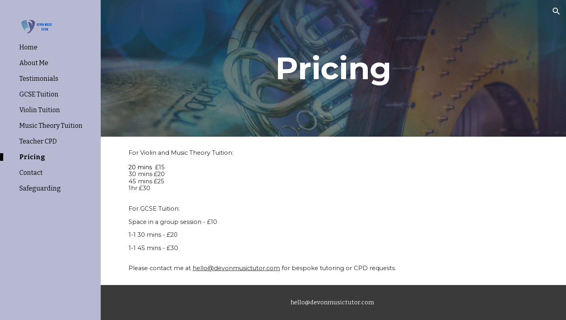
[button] (556, 11)
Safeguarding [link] (40, 188)
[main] (334, 68)
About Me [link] (33, 63)
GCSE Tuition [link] (38, 94)
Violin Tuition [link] (39, 110)
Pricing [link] (32, 157)
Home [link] (28, 47)
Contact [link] (31, 172)
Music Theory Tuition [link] (51, 125)
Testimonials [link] (38, 78)
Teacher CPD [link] (38, 141)
